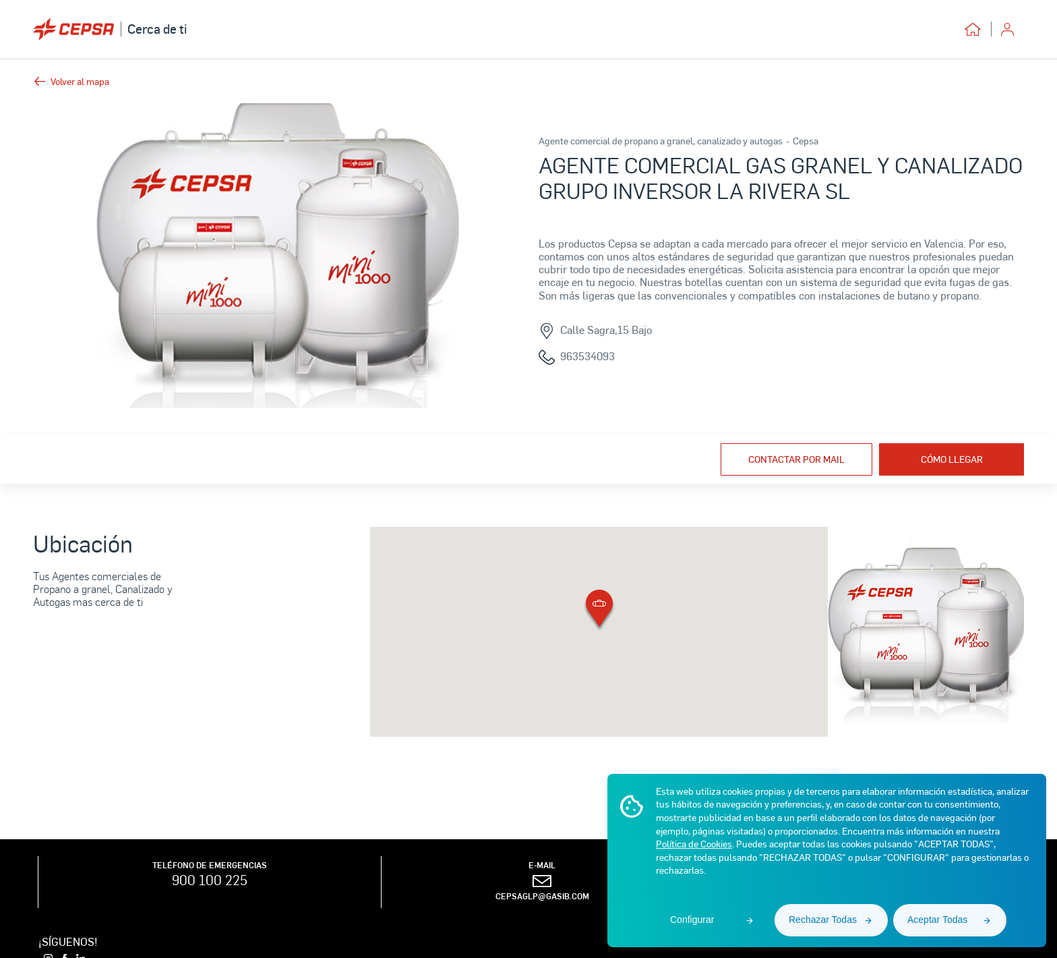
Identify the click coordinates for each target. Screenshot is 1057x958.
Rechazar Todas (823, 919)
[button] (599, 611)
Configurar (692, 919)
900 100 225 (209, 879)
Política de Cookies (694, 843)
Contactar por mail (796, 459)
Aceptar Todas (937, 919)
